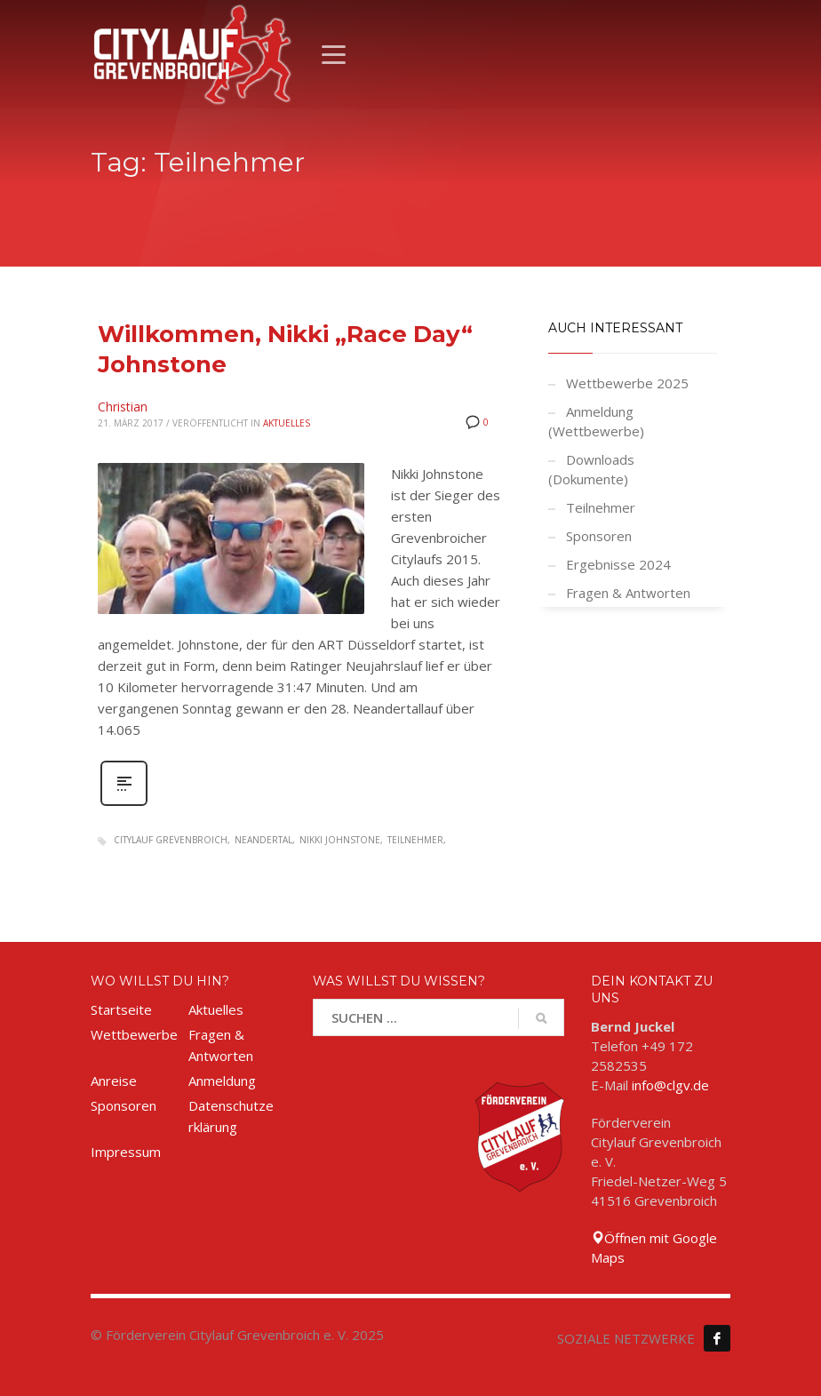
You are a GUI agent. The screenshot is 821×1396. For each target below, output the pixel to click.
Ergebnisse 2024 (618, 564)
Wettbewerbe (134, 1034)
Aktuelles (286, 423)
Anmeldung (222, 1080)
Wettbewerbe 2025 (627, 383)
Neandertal (263, 840)
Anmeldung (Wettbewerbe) (596, 421)
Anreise (114, 1080)
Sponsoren (599, 536)
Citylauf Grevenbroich (170, 840)
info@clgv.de (670, 1085)
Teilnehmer (415, 840)
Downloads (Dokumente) (591, 469)
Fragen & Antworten (628, 593)
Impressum (126, 1152)
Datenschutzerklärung (231, 1116)
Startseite (121, 1009)
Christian (122, 406)
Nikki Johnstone (339, 840)
